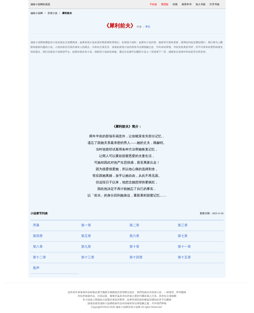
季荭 (147, 26)
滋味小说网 (36, 13)
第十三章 (87, 257)
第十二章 (39, 257)
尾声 (36, 268)
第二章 (134, 225)
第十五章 (184, 257)
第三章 (183, 225)
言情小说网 (134, 307)
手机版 (153, 4)
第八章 (38, 246)
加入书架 (201, 4)
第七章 (183, 236)
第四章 (38, 236)
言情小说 (52, 13)
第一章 (86, 225)
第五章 (86, 236)
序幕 (36, 225)
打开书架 (214, 4)
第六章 (134, 236)
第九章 (86, 246)
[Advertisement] (127, 87)
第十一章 (184, 246)
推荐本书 (187, 4)
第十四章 (136, 257)
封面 (175, 4)
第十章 (134, 246)
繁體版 (165, 4)
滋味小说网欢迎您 (40, 4)
